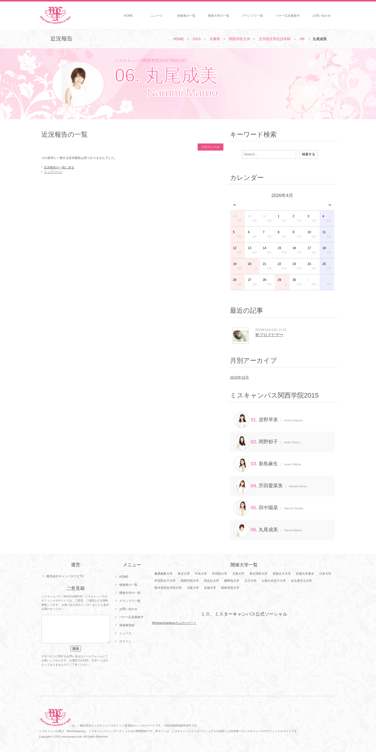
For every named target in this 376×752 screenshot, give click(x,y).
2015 (197, 39)
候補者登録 (126, 625)
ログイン (125, 641)
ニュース (157, 15)
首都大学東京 (305, 573)
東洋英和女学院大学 (168, 588)
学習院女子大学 (165, 581)
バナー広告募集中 (288, 15)
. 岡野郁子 (267, 442)
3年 (302, 39)
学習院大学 (219, 573)
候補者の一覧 (186, 15)
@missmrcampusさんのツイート (174, 622)
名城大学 (210, 588)
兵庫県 (214, 39)
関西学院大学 (239, 39)
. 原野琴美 (268, 420)
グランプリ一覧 (252, 15)
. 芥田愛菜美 (270, 486)
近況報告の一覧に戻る (59, 167)
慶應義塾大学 (163, 573)
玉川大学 (250, 581)
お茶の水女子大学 (274, 581)
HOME (128, 15)
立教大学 (238, 573)
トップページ (53, 172)
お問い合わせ (322, 15)
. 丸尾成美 (268, 530)
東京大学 (184, 573)
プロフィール (210, 147)
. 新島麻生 (267, 464)
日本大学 (325, 573)
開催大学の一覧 (218, 15)
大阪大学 (193, 588)
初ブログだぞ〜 (269, 335)
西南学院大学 (230, 588)
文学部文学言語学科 (275, 39)
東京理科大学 (258, 573)
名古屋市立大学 (301, 581)
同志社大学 (211, 581)
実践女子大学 (282, 573)
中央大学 (201, 573)
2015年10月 (239, 377)
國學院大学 (231, 581)
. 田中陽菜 (268, 508)
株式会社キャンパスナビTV (65, 576)
